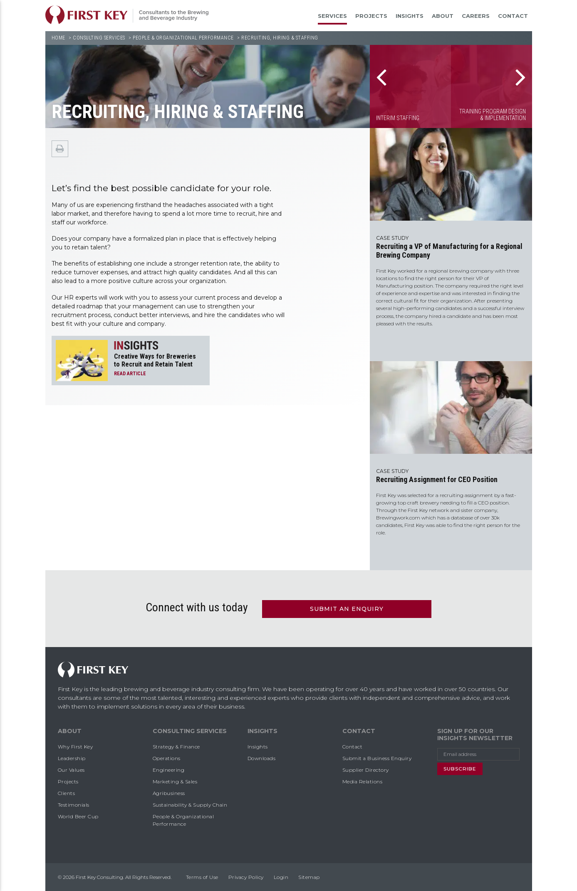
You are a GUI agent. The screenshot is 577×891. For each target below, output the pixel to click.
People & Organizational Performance (183, 38)
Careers (476, 15)
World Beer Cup (78, 815)
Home (58, 38)
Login (281, 876)
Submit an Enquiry (347, 608)
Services (332, 15)
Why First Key (75, 746)
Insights (409, 15)
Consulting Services (99, 38)
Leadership (72, 757)
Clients (66, 792)
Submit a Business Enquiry (377, 757)
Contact (513, 15)
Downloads (262, 757)
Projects (371, 15)
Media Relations (362, 781)
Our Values (71, 769)
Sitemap (309, 876)
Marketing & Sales (175, 781)
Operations (167, 757)
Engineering (169, 769)
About (442, 15)
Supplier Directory (365, 769)
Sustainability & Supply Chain (190, 804)
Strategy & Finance (176, 746)
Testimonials (73, 804)
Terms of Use (202, 876)
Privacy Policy (246, 876)
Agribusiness (169, 792)
